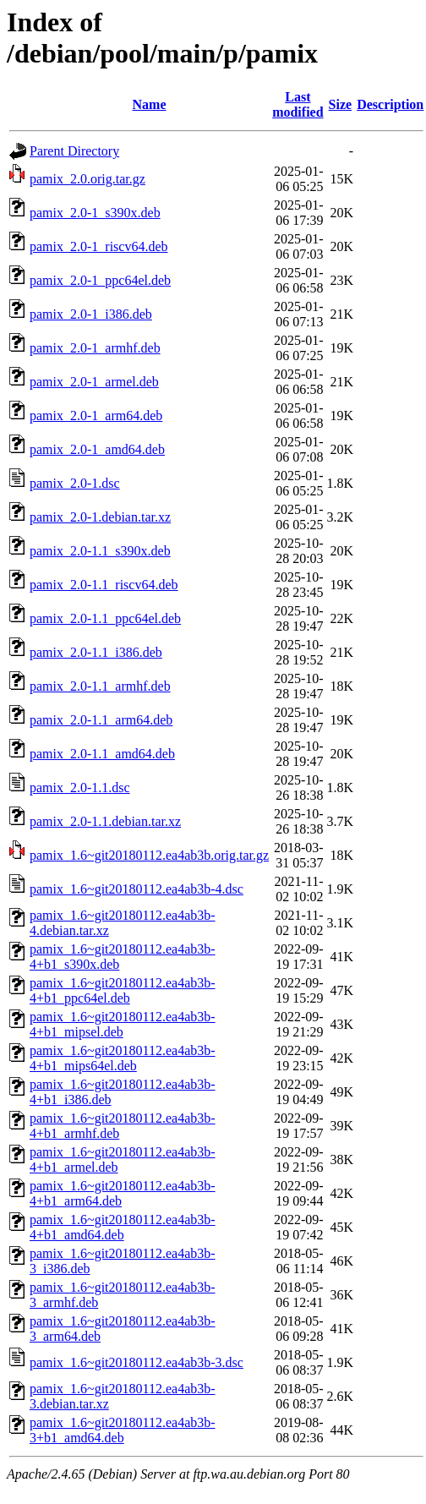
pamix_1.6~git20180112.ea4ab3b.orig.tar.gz (149, 855)
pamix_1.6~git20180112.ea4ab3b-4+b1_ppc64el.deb (123, 990)
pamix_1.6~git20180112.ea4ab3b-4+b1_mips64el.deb (123, 1058)
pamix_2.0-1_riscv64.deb (99, 246)
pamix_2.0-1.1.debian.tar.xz (105, 821)
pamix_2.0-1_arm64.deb (96, 415)
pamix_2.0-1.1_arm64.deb (101, 720)
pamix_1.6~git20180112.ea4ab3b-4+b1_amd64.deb (123, 1227)
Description (390, 104)
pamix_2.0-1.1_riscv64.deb (104, 584)
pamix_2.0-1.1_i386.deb (96, 652)
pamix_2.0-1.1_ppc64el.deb (105, 618)
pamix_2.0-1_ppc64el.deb (100, 280)
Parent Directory (74, 151)
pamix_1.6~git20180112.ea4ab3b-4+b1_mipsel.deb (123, 1024)
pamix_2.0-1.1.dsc (80, 787)
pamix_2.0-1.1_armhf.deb (100, 686)
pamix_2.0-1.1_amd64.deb (102, 754)
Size (340, 104)
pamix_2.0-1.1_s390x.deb (100, 551)
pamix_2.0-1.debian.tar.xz (100, 517)
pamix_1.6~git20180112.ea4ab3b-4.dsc (136, 889)
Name (150, 104)
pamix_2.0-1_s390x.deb (95, 212)
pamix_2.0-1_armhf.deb (95, 348)
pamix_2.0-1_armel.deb (94, 382)
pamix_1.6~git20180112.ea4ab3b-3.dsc (136, 1362)
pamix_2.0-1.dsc (75, 483)
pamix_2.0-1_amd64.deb (97, 449)
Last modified (297, 104)
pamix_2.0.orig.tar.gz (87, 179)
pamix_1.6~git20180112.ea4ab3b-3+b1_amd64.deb (123, 1430)
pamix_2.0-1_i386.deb (91, 314)
